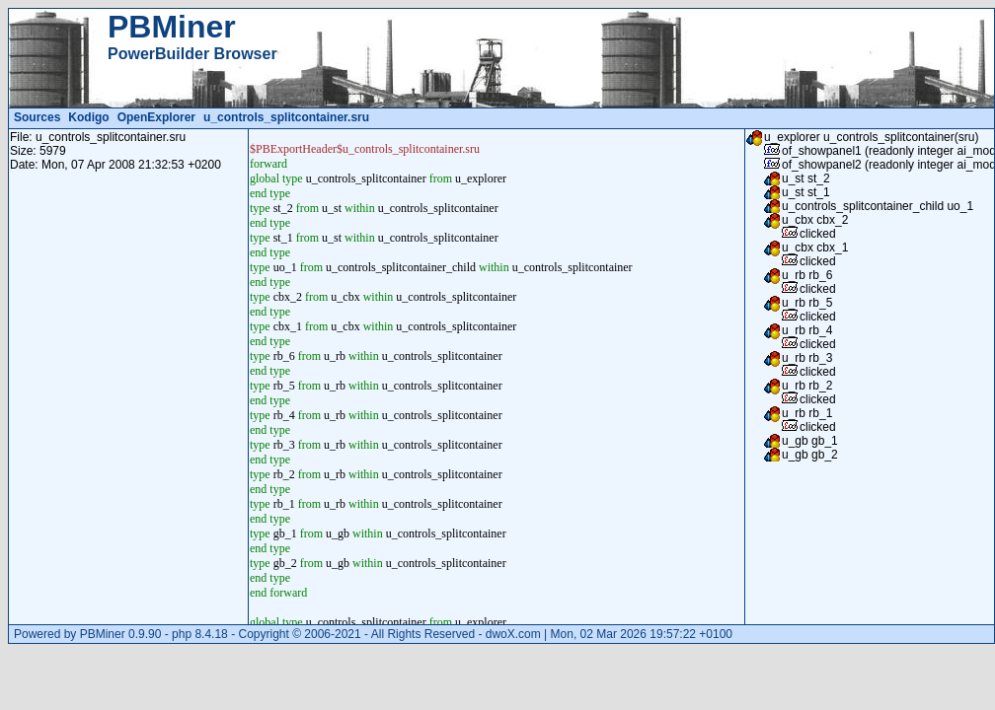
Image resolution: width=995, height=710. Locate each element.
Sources (37, 117)
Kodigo (88, 117)
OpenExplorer (156, 117)
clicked (818, 234)
